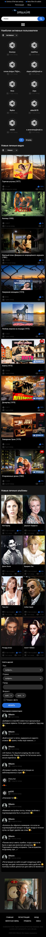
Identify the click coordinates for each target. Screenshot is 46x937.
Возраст (6, 691)
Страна (6, 674)
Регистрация (19, 5)
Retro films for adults (34, 1)
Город (5, 683)
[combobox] (23, 669)
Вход (29, 5)
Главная (9, 917)
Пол (4, 666)
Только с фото (12, 700)
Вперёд (28, 140)
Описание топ (9, 798)
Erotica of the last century (15, 1)
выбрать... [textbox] (9, 670)
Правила (27, 921)
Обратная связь (12, 921)
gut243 (11, 792)
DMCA (38, 921)
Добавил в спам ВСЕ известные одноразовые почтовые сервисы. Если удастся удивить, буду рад (23, 723)
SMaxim (11, 715)
